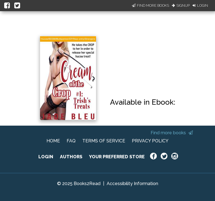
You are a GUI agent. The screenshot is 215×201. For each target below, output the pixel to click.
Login (200, 5)
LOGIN (45, 156)
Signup (181, 5)
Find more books (172, 132)
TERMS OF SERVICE (103, 140)
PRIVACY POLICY (150, 140)
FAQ (71, 140)
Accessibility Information (132, 183)
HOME (53, 140)
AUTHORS (71, 156)
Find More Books (150, 5)
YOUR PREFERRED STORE (117, 156)
